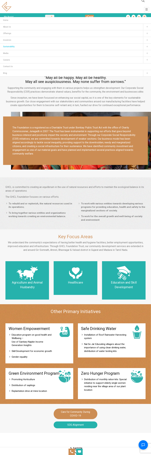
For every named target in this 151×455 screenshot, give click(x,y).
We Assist (9, 17)
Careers (6, 60)
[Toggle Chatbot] (143, 445)
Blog (5, 73)
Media (5, 53)
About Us (7, 27)
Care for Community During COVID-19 (75, 413)
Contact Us (8, 66)
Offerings (7, 33)
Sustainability (9, 47)
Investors (7, 40)
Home (5, 20)
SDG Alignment (75, 424)
